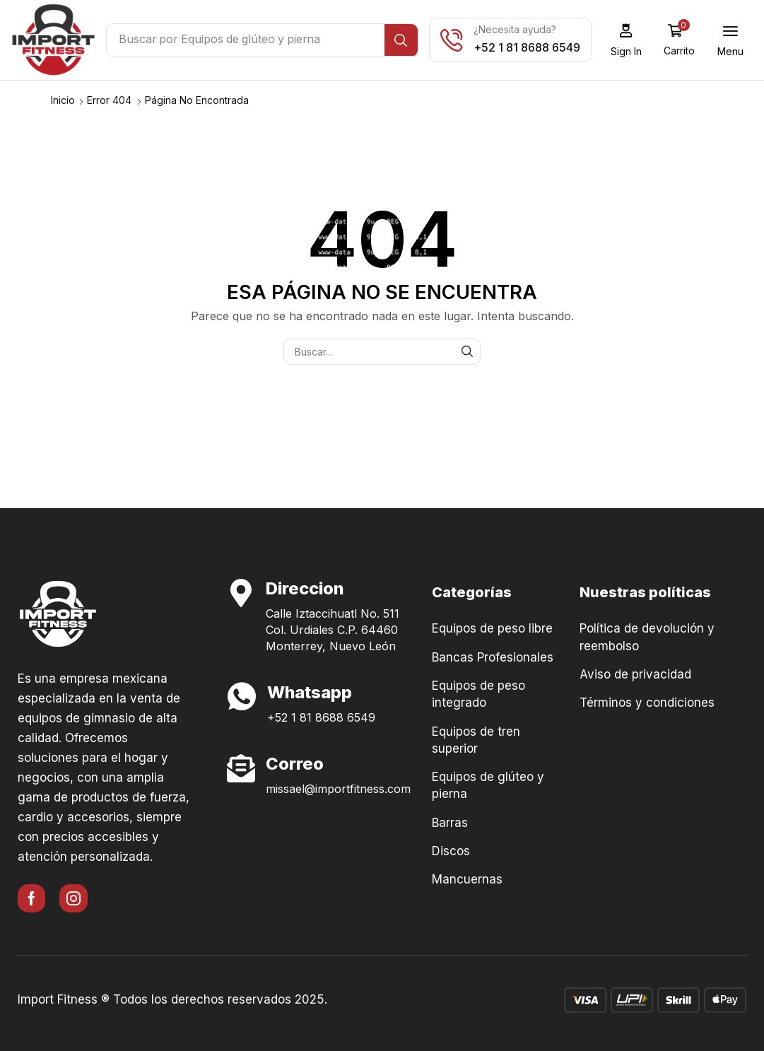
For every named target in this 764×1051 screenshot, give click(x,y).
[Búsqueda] (404, 40)
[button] (629, 40)
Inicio (63, 99)
